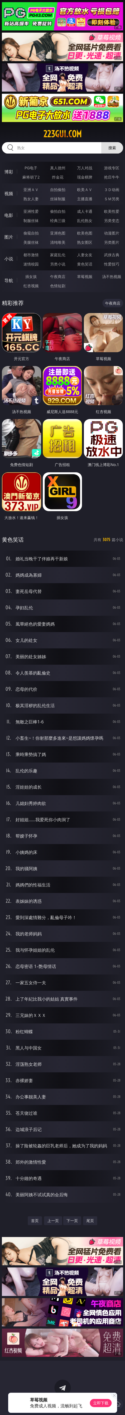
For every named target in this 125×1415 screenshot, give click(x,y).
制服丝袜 (31, 220)
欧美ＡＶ (84, 189)
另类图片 (111, 242)
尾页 (90, 1220)
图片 (8, 237)
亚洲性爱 (31, 211)
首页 (35, 1220)
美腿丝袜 (31, 242)
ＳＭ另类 (111, 198)
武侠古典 (111, 254)
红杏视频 (31, 285)
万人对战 (84, 167)
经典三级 (57, 220)
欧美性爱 (111, 211)
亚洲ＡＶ (31, 189)
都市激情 (31, 254)
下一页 (72, 1220)
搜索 (112, 147)
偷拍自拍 (57, 211)
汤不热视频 (111, 276)
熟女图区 (84, 242)
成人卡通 (84, 211)
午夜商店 (57, 276)
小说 (8, 259)
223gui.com (62, 134)
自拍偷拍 (57, 189)
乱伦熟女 (84, 220)
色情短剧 (57, 285)
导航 (8, 280)
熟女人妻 (31, 198)
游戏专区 (111, 167)
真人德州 (57, 167)
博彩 (8, 172)
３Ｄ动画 (111, 189)
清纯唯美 (57, 242)
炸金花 (57, 177)
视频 (8, 193)
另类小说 (57, 264)
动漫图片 (111, 233)
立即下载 (100, 1402)
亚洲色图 (57, 233)
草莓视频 (84, 276)
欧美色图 (84, 233)
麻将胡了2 (31, 177)
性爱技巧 (111, 264)
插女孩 (31, 276)
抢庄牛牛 (111, 177)
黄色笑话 (84, 264)
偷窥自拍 (31, 233)
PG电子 (31, 167)
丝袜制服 (57, 198)
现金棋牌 (84, 177)
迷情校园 (31, 264)
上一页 (53, 1220)
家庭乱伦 (57, 254)
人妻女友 (84, 254)
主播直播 (84, 198)
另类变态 (111, 220)
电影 (8, 215)
